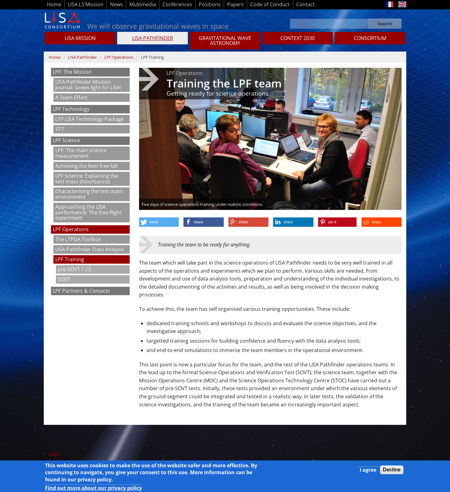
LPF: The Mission (72, 71)
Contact (305, 4)
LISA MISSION (80, 38)
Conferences (177, 4)
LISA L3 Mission (85, 4)
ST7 (59, 129)
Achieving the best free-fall (86, 165)
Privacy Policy (64, 461)
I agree (368, 471)
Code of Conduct (270, 4)
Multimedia (142, 4)
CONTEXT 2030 (297, 38)
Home (54, 4)
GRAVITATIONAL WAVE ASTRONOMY (225, 41)
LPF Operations (118, 57)
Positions (210, 4)
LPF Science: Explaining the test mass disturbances (86, 178)
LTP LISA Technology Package (89, 119)
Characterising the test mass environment (89, 194)
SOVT (64, 279)
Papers (235, 4)
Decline (392, 471)
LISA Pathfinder (152, 38)
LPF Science (66, 140)
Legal (54, 453)
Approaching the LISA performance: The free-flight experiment (88, 212)
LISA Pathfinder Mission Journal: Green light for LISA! (88, 84)
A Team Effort (71, 97)
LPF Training (152, 57)
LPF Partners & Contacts (81, 290)
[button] (159, 222)
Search (385, 24)
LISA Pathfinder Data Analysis (89, 249)
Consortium (370, 38)
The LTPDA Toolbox (78, 239)
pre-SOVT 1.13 (74, 269)
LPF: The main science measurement (81, 153)
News (116, 4)
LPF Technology (71, 109)
